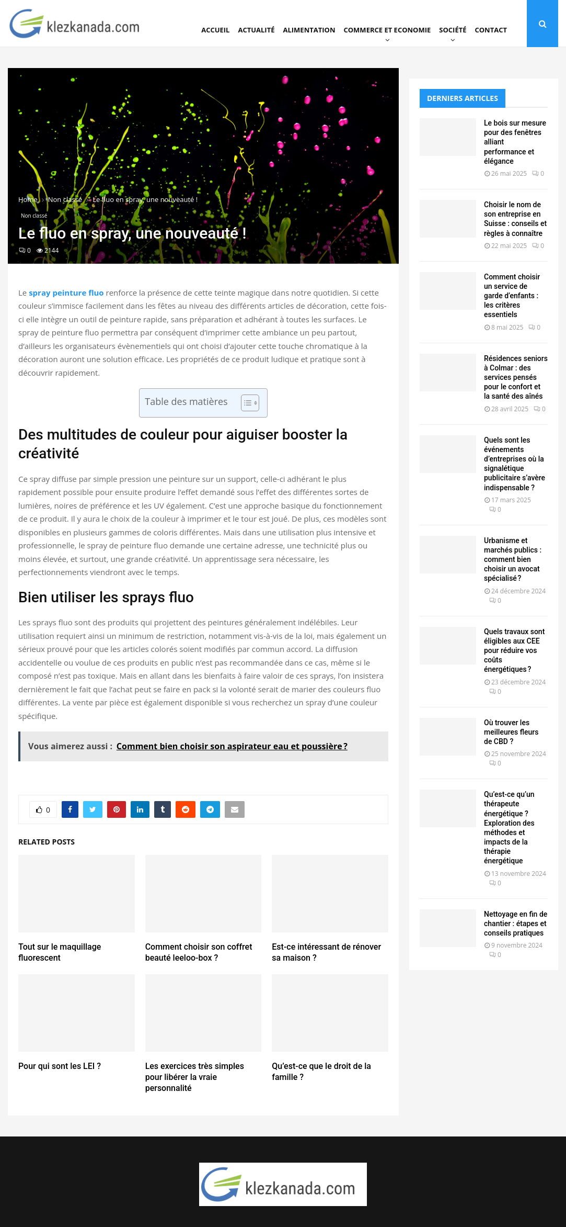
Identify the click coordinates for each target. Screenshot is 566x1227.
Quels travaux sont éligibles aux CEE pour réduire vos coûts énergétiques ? (514, 650)
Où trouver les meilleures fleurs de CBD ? (511, 732)
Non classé (34, 215)
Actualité (256, 30)
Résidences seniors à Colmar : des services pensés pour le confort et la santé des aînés (516, 377)
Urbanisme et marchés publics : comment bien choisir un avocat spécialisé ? (512, 559)
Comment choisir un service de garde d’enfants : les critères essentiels (512, 296)
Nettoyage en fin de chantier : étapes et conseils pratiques (515, 923)
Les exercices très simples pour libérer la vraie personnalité (194, 1077)
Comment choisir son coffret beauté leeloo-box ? (198, 952)
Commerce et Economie (387, 30)
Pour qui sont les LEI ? (59, 1066)
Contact (491, 30)
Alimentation (309, 30)
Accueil (215, 30)
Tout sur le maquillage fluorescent (59, 952)
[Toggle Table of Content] (245, 403)
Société (452, 30)
